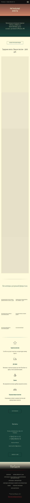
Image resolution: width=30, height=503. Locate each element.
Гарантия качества (15, 348)
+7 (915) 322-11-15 (15, 436)
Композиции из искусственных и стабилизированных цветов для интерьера (15, 478)
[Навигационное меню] (28, 2)
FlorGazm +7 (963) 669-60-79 (8, 2)
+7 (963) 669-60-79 (15, 439)
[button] (15, 454)
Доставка (15, 364)
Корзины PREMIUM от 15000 (18, 474)
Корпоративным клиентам (15, 394)
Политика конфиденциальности (15, 496)
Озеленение (8, 474)
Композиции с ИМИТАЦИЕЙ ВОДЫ (15, 480)
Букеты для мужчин (15, 488)
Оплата (15, 380)
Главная (9, 485)
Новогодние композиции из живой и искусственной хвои (15, 483)
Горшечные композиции (18, 485)
